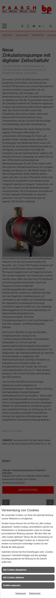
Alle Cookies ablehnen (13, 577)
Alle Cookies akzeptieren (14, 570)
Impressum (20, 593)
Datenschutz (35, 593)
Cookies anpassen (11, 585)
